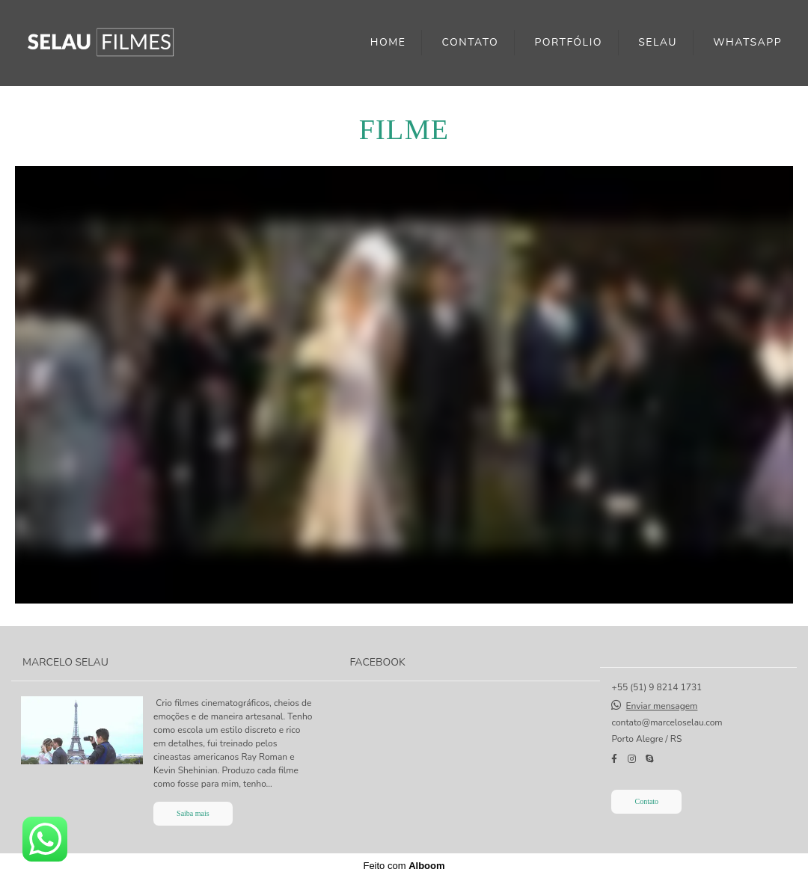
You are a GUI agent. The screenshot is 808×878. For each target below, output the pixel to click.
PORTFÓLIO (568, 42)
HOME (388, 42)
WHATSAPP (747, 42)
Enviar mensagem (662, 706)
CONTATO (470, 42)
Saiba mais (193, 813)
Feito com (403, 865)
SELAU (657, 42)
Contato (646, 801)
